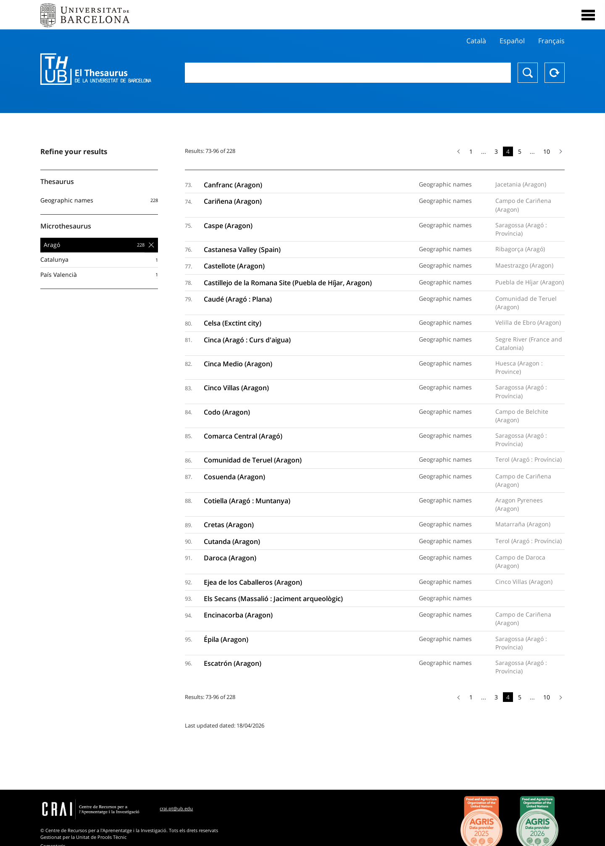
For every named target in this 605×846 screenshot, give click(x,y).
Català (476, 40)
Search (528, 73)
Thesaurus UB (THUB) (95, 69)
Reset (554, 73)
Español (512, 40)
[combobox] (348, 73)
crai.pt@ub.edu (176, 808)
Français (551, 40)
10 (546, 151)
